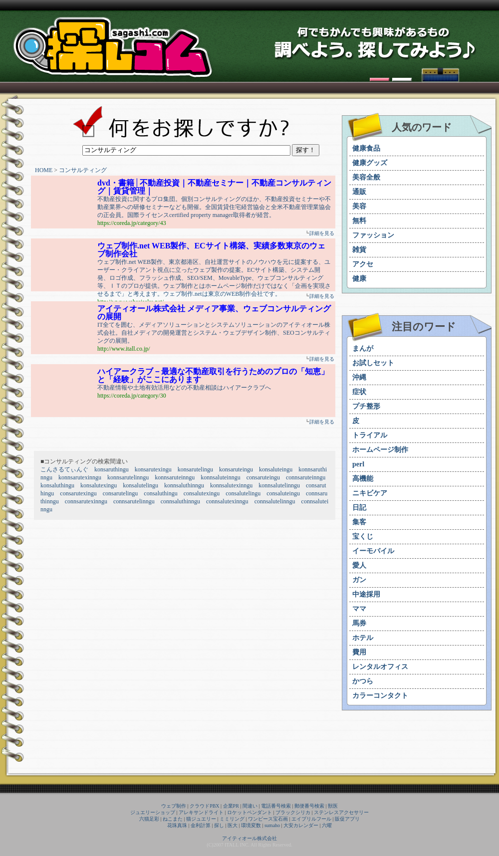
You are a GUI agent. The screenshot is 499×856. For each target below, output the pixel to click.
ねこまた (173, 819)
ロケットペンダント (249, 812)
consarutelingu (120, 493)
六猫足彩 (149, 819)
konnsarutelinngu (128, 477)
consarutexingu (78, 493)
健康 (359, 278)
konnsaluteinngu (220, 477)
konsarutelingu (195, 469)
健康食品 (366, 148)
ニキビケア (369, 493)
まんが (362, 348)
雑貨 (359, 249)
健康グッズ (369, 163)
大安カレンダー (300, 825)
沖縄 (359, 377)
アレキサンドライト (201, 812)
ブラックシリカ (292, 812)
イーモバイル (373, 551)
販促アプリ (347, 819)
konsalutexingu (98, 485)
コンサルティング (83, 170)
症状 (359, 392)
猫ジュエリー (201, 819)
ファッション (373, 235)
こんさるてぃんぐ (64, 469)
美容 (359, 206)
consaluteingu (283, 493)
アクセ (362, 264)
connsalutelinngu (274, 501)
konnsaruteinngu (175, 477)
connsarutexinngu (86, 501)
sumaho (272, 825)
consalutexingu (202, 493)
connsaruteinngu (305, 477)
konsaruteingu (236, 469)
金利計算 (201, 825)
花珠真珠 (177, 825)
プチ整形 (366, 406)
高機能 (362, 478)
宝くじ (362, 536)
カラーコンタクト (380, 695)
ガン (359, 580)
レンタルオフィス (380, 666)
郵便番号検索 (309, 806)
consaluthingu (160, 493)
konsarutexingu (153, 469)
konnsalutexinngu (231, 485)
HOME (43, 170)
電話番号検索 (276, 806)
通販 (359, 192)
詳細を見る (321, 233)
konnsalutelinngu (279, 485)
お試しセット (373, 363)
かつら (362, 681)
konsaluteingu (275, 469)
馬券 (359, 623)
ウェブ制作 (173, 806)
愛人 (359, 565)
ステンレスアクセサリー (341, 812)
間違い (250, 806)
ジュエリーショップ (152, 812)
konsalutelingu (140, 485)
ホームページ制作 (380, 449)
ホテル (362, 638)
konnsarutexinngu (79, 477)
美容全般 (366, 177)
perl (358, 464)
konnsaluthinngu (184, 485)
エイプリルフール (311, 819)
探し (219, 825)
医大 (233, 825)
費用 (359, 652)
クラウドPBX (204, 806)
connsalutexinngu (227, 501)
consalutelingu (243, 493)
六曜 (327, 825)
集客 (359, 522)
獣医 (333, 806)
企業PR (231, 806)
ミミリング (232, 819)
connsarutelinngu (134, 501)
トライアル (369, 435)
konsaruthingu (111, 469)
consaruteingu (263, 477)
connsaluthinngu (180, 501)
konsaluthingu (57, 485)
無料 (359, 220)
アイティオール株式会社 (249, 838)
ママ (359, 609)
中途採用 (366, 594)
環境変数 (251, 825)
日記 (359, 507)
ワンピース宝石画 (268, 819)
